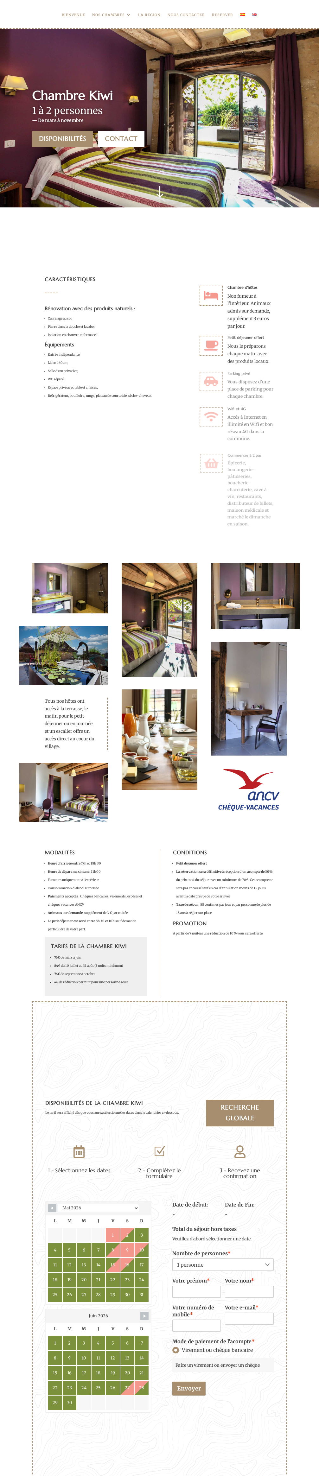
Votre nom (239, 1280)
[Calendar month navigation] (98, 1208)
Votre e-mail (242, 1307)
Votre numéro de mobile (193, 1311)
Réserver (222, 15)
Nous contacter (186, 15)
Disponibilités (62, 139)
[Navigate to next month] (144, 1316)
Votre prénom (191, 1280)
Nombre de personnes (201, 1253)
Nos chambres (108, 15)
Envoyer (189, 1388)
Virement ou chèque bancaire (212, 1350)
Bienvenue (73, 15)
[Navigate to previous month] (52, 1208)
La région (149, 15)
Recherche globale (240, 1113)
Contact (121, 139)
